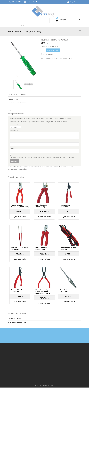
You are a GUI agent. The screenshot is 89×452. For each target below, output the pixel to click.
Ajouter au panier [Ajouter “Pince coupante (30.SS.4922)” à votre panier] (44, 259)
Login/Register (75, 2)
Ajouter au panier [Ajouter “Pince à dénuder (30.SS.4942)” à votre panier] (44, 217)
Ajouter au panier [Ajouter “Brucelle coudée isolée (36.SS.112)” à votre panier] (20, 259)
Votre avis (14, 130)
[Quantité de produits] (43, 50)
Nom (12, 141)
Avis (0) (24, 94)
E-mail (13, 148)
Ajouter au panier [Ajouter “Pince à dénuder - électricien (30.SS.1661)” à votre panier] (20, 217)
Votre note (14, 125)
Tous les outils (67, 58)
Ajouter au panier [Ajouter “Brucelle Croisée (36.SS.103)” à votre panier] (69, 301)
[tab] (14, 94)
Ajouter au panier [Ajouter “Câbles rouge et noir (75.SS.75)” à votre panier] (69, 259)
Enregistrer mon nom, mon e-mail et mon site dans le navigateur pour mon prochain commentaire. (42, 157)
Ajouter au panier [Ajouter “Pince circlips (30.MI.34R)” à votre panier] (69, 217)
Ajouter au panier (53, 50)
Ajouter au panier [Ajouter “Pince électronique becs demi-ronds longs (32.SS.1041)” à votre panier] (44, 303)
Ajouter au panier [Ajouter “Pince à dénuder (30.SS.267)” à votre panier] (20, 301)
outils (60, 58)
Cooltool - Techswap (47, 385)
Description (14, 94)
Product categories (17, 314)
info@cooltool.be (32, 2)
